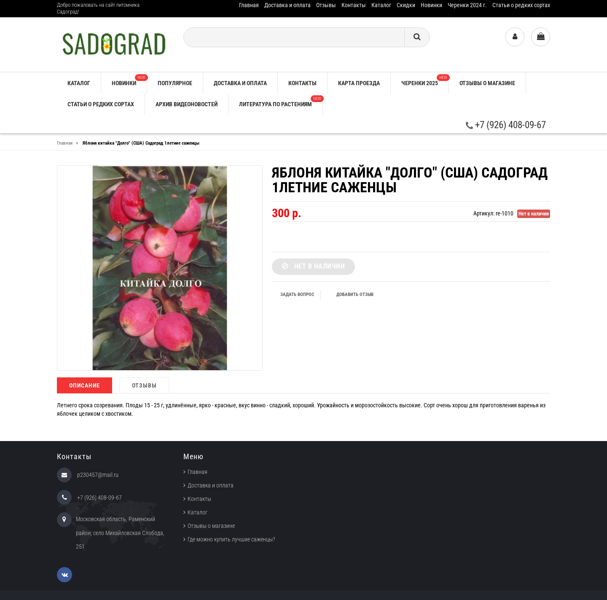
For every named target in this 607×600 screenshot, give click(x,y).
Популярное (175, 83)
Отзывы (326, 5)
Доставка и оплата (287, 5)
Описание (84, 385)
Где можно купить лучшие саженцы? (231, 539)
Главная (249, 5)
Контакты (353, 5)
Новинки (431, 5)
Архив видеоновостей (187, 104)
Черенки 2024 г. (467, 5)
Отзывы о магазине (487, 83)
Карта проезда (359, 83)
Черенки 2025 (425, 80)
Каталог (381, 5)
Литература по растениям (280, 101)
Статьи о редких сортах (521, 5)
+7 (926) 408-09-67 (506, 125)
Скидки (406, 5)
